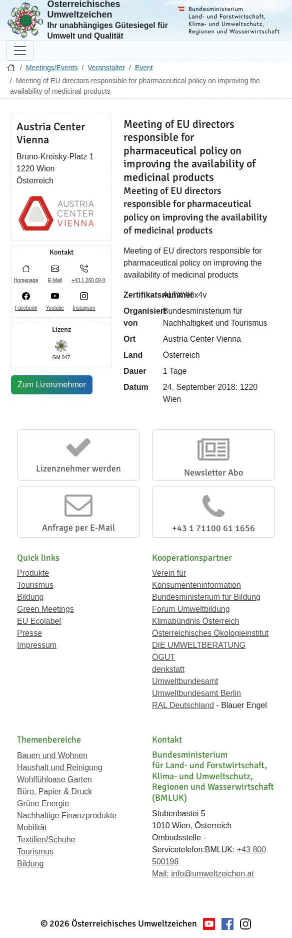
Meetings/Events (52, 68)
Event (144, 68)
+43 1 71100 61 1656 (213, 528)
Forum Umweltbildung (191, 609)
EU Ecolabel (39, 621)
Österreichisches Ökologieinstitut (210, 633)
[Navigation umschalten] (20, 51)
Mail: (160, 873)
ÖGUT (163, 657)
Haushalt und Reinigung (59, 767)
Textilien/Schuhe (46, 839)
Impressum (36, 645)
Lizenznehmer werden (78, 468)
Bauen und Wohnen (52, 755)
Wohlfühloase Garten (54, 779)
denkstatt (168, 669)
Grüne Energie (43, 803)
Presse (29, 633)
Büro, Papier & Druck (54, 791)
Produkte (33, 573)
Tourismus (35, 585)
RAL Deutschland (183, 705)
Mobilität (32, 827)
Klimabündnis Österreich (195, 621)
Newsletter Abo (213, 472)
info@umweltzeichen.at (212, 873)
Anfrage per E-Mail (78, 527)
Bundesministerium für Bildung (206, 597)
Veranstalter (106, 68)
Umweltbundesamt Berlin (196, 693)
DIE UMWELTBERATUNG (199, 645)
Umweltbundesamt (185, 681)
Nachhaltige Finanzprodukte (66, 815)
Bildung (30, 597)
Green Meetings (45, 609)
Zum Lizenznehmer (52, 384)
